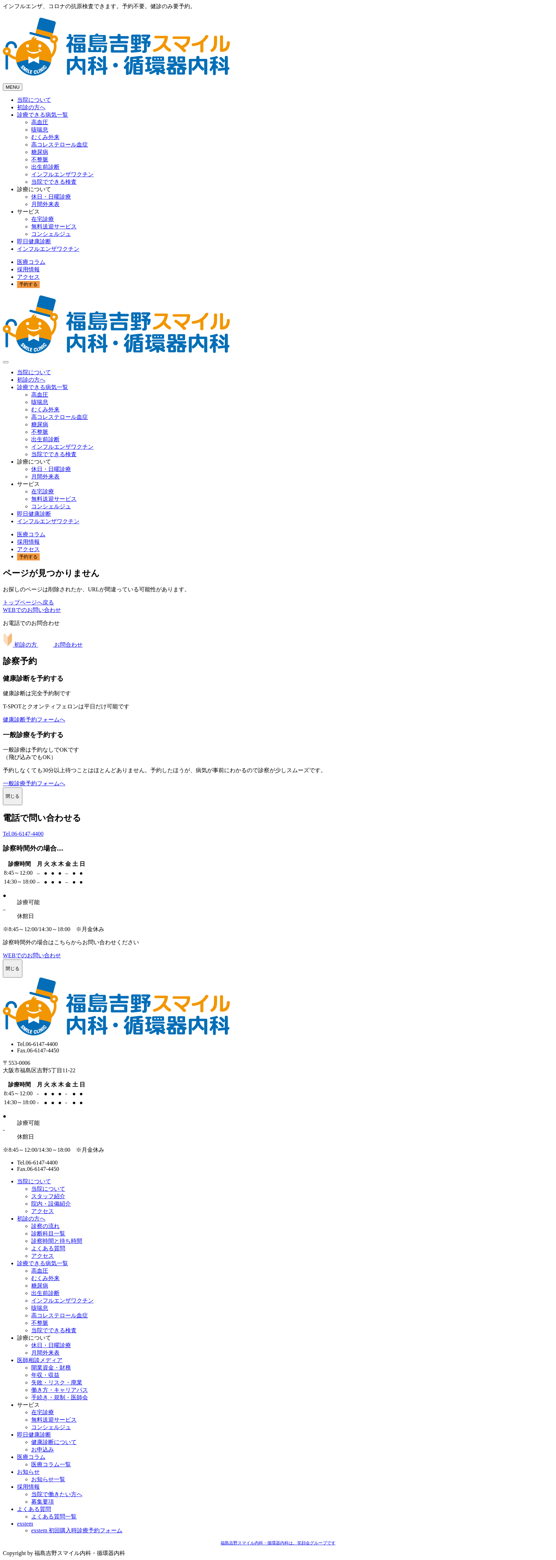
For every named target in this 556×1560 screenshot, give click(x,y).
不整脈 (39, 159)
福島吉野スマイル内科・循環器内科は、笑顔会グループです (278, 1542)
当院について (34, 100)
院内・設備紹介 (51, 1204)
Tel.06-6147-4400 (23, 834)
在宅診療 (42, 219)
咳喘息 (39, 130)
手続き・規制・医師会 (59, 1397)
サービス (28, 212)
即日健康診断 (34, 241)
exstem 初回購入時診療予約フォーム (76, 1530)
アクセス (28, 277)
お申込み (42, 1449)
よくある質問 (48, 1248)
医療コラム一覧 (51, 1464)
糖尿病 (39, 152)
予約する (28, 284)
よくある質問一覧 (54, 1517)
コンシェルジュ (51, 234)
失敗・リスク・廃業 (56, 1382)
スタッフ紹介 (48, 1196)
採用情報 (28, 269)
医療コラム (31, 262)
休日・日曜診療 (51, 197)
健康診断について (54, 1442)
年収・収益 (45, 1375)
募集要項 (42, 1502)
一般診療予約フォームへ (34, 783)
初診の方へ (31, 107)
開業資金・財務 (51, 1368)
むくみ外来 (45, 137)
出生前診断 (45, 167)
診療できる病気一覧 (42, 115)
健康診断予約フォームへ (34, 720)
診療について (34, 189)
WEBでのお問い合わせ (32, 610)
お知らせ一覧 (48, 1479)
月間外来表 (45, 204)
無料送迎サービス (54, 226)
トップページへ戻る (28, 602)
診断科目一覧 (48, 1233)
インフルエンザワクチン (62, 174)
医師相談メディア (39, 1360)
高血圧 (39, 122)
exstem (25, 1524)
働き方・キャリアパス (59, 1390)
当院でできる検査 (54, 182)
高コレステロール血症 (59, 145)
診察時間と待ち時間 (56, 1241)
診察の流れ (45, 1226)
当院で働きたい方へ (56, 1494)
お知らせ (28, 1472)
